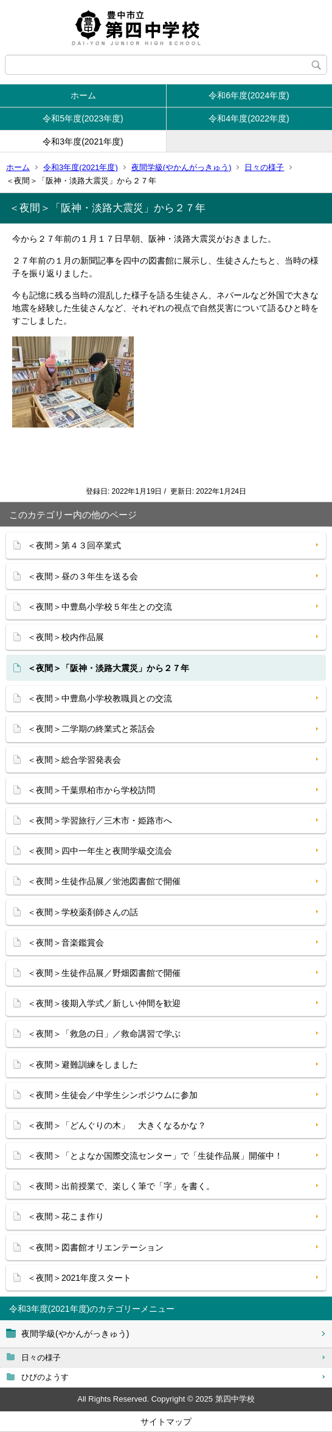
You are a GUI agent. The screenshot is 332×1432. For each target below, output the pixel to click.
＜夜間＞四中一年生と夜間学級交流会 (99, 851)
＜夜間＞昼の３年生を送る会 (82, 576)
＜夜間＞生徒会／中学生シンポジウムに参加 (112, 1095)
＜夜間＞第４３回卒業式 (74, 545)
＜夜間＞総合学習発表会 (74, 760)
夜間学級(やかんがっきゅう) (181, 167)
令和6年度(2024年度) (249, 95)
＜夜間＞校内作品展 (65, 637)
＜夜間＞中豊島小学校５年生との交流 (99, 607)
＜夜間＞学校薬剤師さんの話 (82, 912)
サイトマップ (166, 1422)
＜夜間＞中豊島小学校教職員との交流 (99, 698)
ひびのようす (45, 1377)
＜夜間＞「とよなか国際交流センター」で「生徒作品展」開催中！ (155, 1156)
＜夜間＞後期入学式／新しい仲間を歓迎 (104, 1003)
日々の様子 (264, 167)
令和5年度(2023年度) (83, 118)
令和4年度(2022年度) (249, 118)
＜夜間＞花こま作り (65, 1216)
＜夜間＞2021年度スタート (79, 1278)
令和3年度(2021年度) (83, 141)
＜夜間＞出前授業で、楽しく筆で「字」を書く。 (121, 1186)
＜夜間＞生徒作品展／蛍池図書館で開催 (104, 881)
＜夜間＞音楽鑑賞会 (65, 942)
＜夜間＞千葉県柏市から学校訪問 (91, 790)
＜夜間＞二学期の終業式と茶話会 (91, 729)
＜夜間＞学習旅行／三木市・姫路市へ (99, 820)
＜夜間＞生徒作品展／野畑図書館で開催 (104, 973)
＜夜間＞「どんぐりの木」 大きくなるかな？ (116, 1125)
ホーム (83, 95)
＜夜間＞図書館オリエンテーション (95, 1247)
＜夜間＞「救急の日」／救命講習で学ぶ (104, 1033)
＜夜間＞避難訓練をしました (82, 1064)
